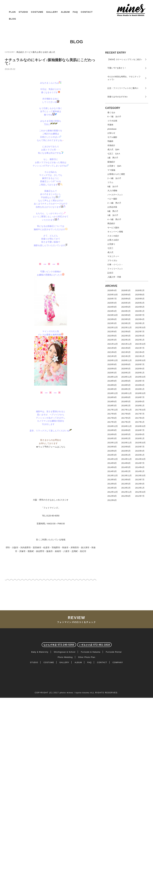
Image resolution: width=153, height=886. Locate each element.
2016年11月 (126, 426)
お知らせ (111, 133)
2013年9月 (112, 480)
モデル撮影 (112, 137)
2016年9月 (112, 430)
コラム (110, 182)
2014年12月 (112, 459)
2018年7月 (139, 397)
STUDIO (23, 12)
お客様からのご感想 (116, 174)
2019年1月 (139, 389)
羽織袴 (110, 141)
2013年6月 (112, 484)
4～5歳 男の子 (114, 219)
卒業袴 (110, 125)
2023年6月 (112, 319)
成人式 (52, 52)
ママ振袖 (111, 170)
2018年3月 (112, 406)
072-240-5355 (58, 755)
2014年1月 (139, 471)
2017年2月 (126, 422)
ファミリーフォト (115, 269)
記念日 (110, 273)
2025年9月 (126, 294)
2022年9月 (112, 332)
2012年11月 (126, 492)
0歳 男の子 (112, 211)
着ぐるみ (111, 112)
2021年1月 (139, 356)
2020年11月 (126, 360)
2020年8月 (126, 364)
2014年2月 (126, 471)
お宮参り (111, 244)
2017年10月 (140, 410)
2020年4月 (139, 368)
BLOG (12, 18)
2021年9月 (112, 348)
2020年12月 (112, 360)
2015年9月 (112, 447)
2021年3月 (112, 356)
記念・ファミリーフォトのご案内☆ (123, 88)
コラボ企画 (112, 121)
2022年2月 (126, 340)
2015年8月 (126, 447)
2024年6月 (126, 307)
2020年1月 (139, 373)
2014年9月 (112, 463)
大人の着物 (112, 191)
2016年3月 (112, 438)
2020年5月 (126, 368)
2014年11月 (126, 459)
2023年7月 (139, 315)
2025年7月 (112, 299)
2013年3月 (112, 488)
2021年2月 (126, 356)
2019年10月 (140, 377)
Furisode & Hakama (90, 762)
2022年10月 (140, 327)
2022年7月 (139, 332)
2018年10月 (140, 393)
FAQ (75, 12)
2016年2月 (126, 438)
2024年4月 (112, 311)
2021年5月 (126, 352)
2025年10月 (112, 294)
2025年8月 (139, 294)
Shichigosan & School (65, 762)
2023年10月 (112, 315)
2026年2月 (139, 290)
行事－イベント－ (115, 265)
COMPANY (117, 773)
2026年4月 (112, 290)
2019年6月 (112, 385)
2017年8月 (126, 414)
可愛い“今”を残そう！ (116, 68)
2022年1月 (139, 340)
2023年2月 (126, 323)
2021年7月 (139, 348)
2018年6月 (112, 401)
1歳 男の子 (112, 158)
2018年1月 (139, 406)
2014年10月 (140, 459)
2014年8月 (126, 463)
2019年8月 (126, 381)
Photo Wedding (65, 768)
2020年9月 (112, 364)
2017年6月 (112, 418)
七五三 (110, 248)
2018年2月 (126, 406)
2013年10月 (140, 475)
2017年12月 (112, 410)
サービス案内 (30, 52)
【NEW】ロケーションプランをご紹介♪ (124, 59)
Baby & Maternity (40, 762)
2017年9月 (112, 414)
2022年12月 (112, 327)
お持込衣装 (112, 207)
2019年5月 (126, 385)
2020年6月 (112, 368)
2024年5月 (139, 307)
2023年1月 (139, 323)
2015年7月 (139, 447)
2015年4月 (139, 451)
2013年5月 (126, 484)
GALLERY (52, 12)
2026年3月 (126, 290)
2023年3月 (112, 323)
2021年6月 (112, 352)
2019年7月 (139, 381)
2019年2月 (126, 389)
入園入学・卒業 (114, 277)
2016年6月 (112, 434)
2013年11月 (126, 475)
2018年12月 (112, 393)
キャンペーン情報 (115, 232)
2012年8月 (126, 496)
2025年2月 (139, 303)
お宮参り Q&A (114, 166)
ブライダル (112, 260)
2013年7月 (139, 480)
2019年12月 (112, 377)
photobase (112, 129)
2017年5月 (126, 418)
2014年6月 (112, 467)
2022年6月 (112, 336)
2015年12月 (112, 443)
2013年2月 (126, 488)
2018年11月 (126, 393)
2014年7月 (139, 463)
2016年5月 (126, 434)
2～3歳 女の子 (114, 178)
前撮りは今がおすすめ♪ (117, 97)
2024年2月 (126, 311)
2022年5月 (126, 336)
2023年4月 (139, 319)
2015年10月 (140, 443)
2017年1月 (139, 422)
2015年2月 (126, 455)
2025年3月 (126, 303)
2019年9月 (112, 381)
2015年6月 (112, 451)
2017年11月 (126, 410)
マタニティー (113, 256)
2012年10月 (140, 492)
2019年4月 (139, 385)
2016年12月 (112, 426)
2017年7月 (139, 414)
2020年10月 (140, 360)
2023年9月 (126, 315)
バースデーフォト (115, 195)
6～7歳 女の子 (114, 117)
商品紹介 (20, 52)
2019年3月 (112, 389)
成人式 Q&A (113, 149)
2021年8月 (126, 348)
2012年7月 (139, 496)
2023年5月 (126, 319)
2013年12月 (112, 475)
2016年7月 (139, 430)
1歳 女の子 (112, 215)
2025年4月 (112, 303)
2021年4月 (139, 352)
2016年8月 (126, 430)
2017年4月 (139, 418)
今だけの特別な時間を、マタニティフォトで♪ (123, 78)
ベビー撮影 (112, 199)
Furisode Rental (114, 762)
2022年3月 (112, 340)
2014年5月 (126, 467)
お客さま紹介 (43, 52)
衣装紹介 (111, 145)
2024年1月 (139, 311)
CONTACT (87, 12)
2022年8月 (126, 332)
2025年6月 (126, 299)
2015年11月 (126, 443)
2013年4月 (139, 484)
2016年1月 (139, 438)
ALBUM (65, 12)
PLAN (12, 12)
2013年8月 (126, 480)
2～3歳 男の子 (114, 203)
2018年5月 (126, 401)
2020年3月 (112, 373)
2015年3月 (112, 455)
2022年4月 (139, 336)
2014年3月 (112, 471)
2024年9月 (112, 307)
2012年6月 (112, 500)
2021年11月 (126, 344)
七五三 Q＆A (113, 154)
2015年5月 (126, 451)
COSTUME (37, 12)
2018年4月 (139, 401)
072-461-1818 (94, 755)
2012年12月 (112, 492)
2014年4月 (139, 467)
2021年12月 (112, 344)
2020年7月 (139, 364)
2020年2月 (126, 373)
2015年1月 (139, 455)
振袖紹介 (111, 162)
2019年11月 (126, 377)
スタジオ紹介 (113, 236)
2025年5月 (139, 299)
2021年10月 (140, 344)
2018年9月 (112, 397)
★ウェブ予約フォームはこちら (50, 547)
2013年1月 (139, 488)
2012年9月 (112, 496)
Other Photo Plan (86, 768)
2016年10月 (140, 426)
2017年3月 (112, 422)
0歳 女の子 (112, 186)
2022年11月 (126, 327)
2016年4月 (139, 434)
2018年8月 (126, 397)
